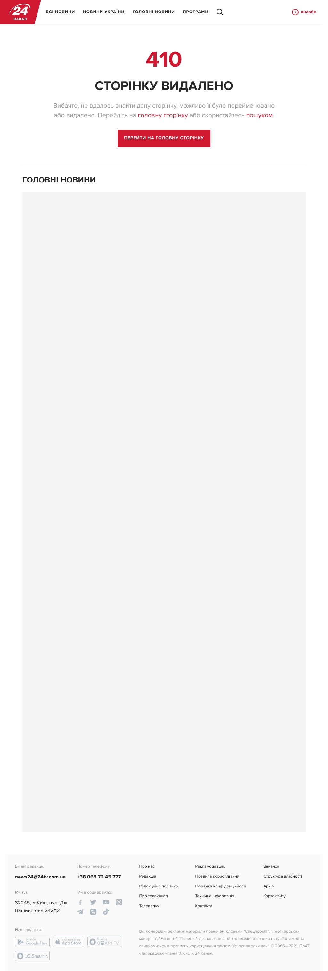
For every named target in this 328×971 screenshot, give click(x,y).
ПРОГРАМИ (196, 11)
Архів (268, 886)
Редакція (147, 876)
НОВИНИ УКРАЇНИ (104, 11)
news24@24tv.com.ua (40, 877)
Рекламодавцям (210, 866)
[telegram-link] (80, 912)
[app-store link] (68, 942)
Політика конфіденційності (220, 886)
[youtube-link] (106, 902)
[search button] (220, 12)
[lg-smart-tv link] (32, 956)
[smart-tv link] (104, 941)
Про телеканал (153, 896)
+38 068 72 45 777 (99, 877)
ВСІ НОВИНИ (60, 11)
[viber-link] (93, 912)
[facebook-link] (80, 902)
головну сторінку (163, 115)
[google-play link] (32, 941)
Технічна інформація (214, 896)
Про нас (147, 866)
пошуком (259, 115)
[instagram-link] (119, 902)
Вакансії (271, 866)
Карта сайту (274, 896)
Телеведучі (149, 906)
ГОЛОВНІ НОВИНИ (154, 11)
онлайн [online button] (303, 12)
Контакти (203, 906)
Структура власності (282, 876)
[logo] (20, 12)
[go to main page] (164, 138)
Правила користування (217, 876)
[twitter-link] (93, 902)
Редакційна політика (158, 886)
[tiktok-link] (106, 912)
